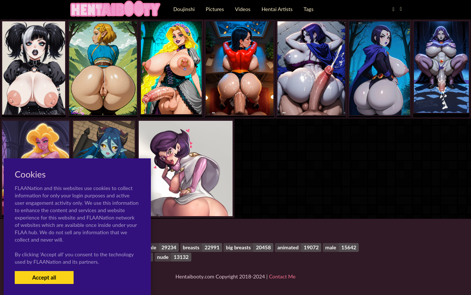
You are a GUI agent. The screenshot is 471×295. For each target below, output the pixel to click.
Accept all (44, 277)
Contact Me (282, 276)
